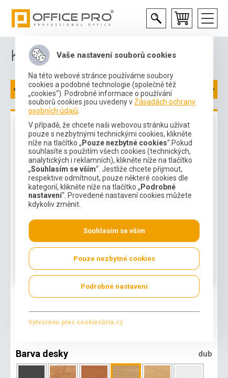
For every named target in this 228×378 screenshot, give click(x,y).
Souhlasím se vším (114, 231)
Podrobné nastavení (114, 286)
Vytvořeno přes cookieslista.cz (75, 322)
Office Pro (62, 18)
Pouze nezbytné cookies (114, 258)
